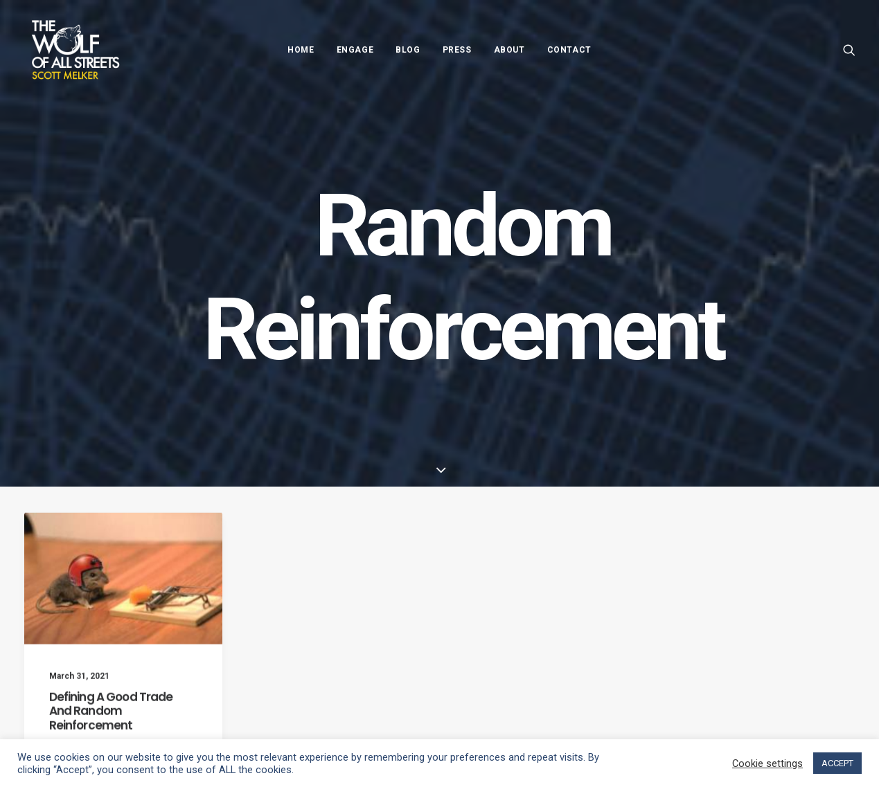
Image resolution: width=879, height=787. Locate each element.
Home (300, 50)
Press (457, 50)
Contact (569, 50)
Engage (355, 50)
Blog (408, 50)
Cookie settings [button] (767, 763)
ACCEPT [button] (837, 763)
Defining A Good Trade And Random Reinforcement (111, 723)
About (509, 50)
